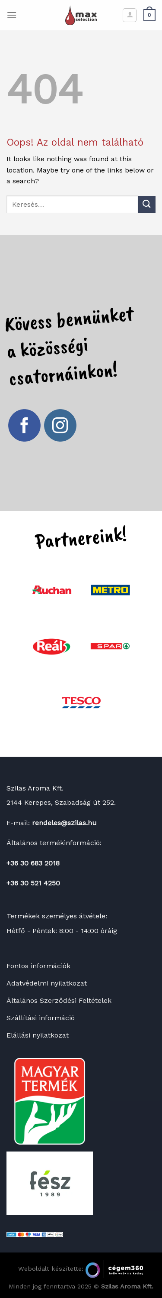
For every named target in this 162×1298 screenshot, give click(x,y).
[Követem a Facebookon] (24, 425)
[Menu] (11, 15)
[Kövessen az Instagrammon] (60, 425)
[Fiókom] (130, 15)
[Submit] (147, 204)
